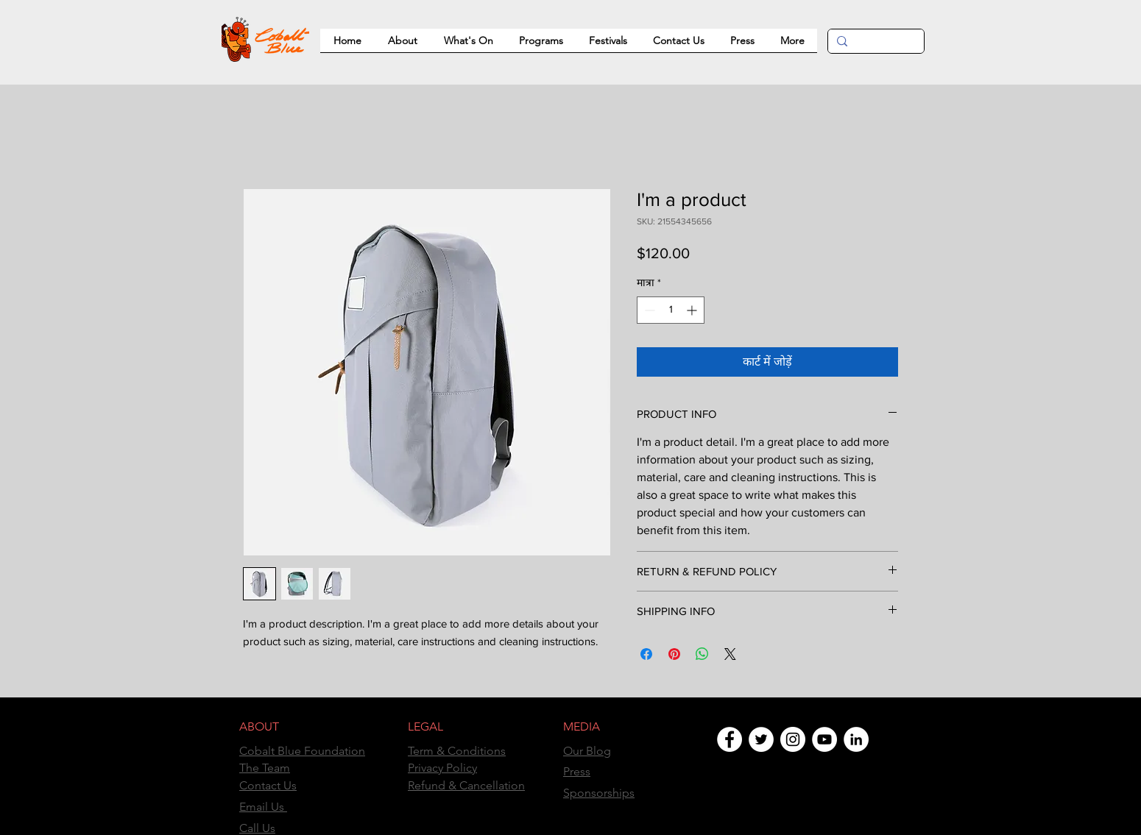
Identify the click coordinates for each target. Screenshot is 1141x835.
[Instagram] (792, 739)
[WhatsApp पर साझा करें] (702, 654)
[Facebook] (729, 739)
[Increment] (693, 310)
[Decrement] (648, 310)
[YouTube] (824, 739)
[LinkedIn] (856, 739)
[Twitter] (761, 739)
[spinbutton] (670, 310)
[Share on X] (730, 654)
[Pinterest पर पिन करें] (674, 654)
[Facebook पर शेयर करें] (646, 654)
